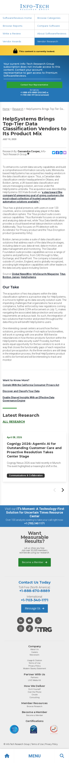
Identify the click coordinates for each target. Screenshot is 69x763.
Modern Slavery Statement (34, 668)
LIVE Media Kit (34, 680)
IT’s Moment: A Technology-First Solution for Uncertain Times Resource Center (35, 512)
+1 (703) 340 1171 (34, 523)
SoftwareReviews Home (17, 17)
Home (6, 109)
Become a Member (34, 562)
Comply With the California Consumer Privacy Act (31, 385)
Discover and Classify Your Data (21, 391)
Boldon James (11, 277)
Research (17, 109)
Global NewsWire (22, 274)
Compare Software (48, 25)
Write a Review (12, 33)
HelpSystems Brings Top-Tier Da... (45, 109)
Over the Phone (34, 692)
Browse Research (34, 706)
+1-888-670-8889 (34, 591)
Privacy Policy (34, 666)
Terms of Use (34, 663)
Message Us (34, 608)
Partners (34, 677)
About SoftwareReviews (51, 33)
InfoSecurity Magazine (46, 274)
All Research (14, 421)
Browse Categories (48, 17)
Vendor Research (47, 41)
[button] (34, 756)
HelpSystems (28, 277)
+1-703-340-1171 (34, 600)
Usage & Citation (34, 660)
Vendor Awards (12, 41)
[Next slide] (62, 490)
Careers (34, 652)
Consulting (34, 697)
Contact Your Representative (34, 84)
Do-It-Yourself (34, 689)
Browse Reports (12, 25)
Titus (62, 274)
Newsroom (34, 655)
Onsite (35, 694)
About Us (34, 649)
